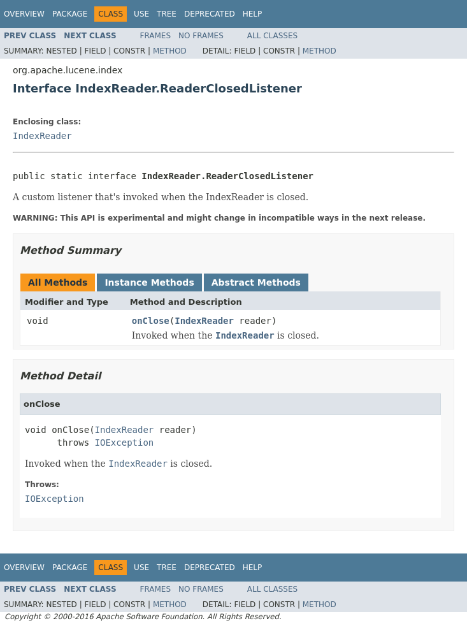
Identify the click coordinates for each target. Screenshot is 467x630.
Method (170, 51)
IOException (124, 442)
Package (69, 14)
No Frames (201, 35)
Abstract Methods (256, 282)
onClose (150, 321)
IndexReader (42, 136)
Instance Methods (149, 282)
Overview (24, 14)
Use (141, 14)
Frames (155, 35)
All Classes (272, 35)
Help (252, 14)
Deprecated (209, 14)
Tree (166, 14)
